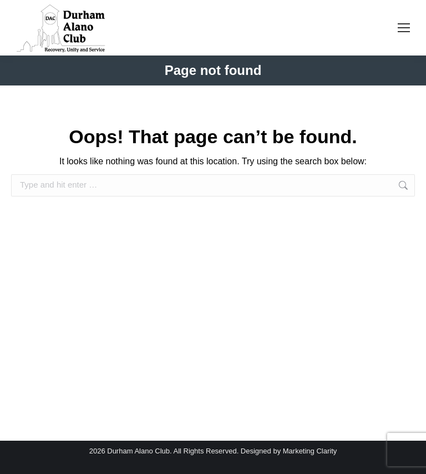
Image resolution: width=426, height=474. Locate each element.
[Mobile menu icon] (404, 28)
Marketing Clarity (310, 451)
